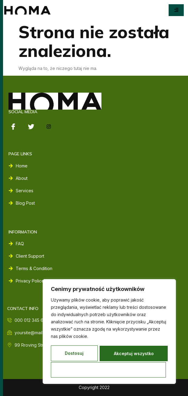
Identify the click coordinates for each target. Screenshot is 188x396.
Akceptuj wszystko (109, 369)
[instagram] (48, 126)
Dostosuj (78, 354)
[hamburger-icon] (176, 10)
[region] (109, 332)
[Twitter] (30, 126)
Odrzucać (136, 354)
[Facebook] (13, 126)
